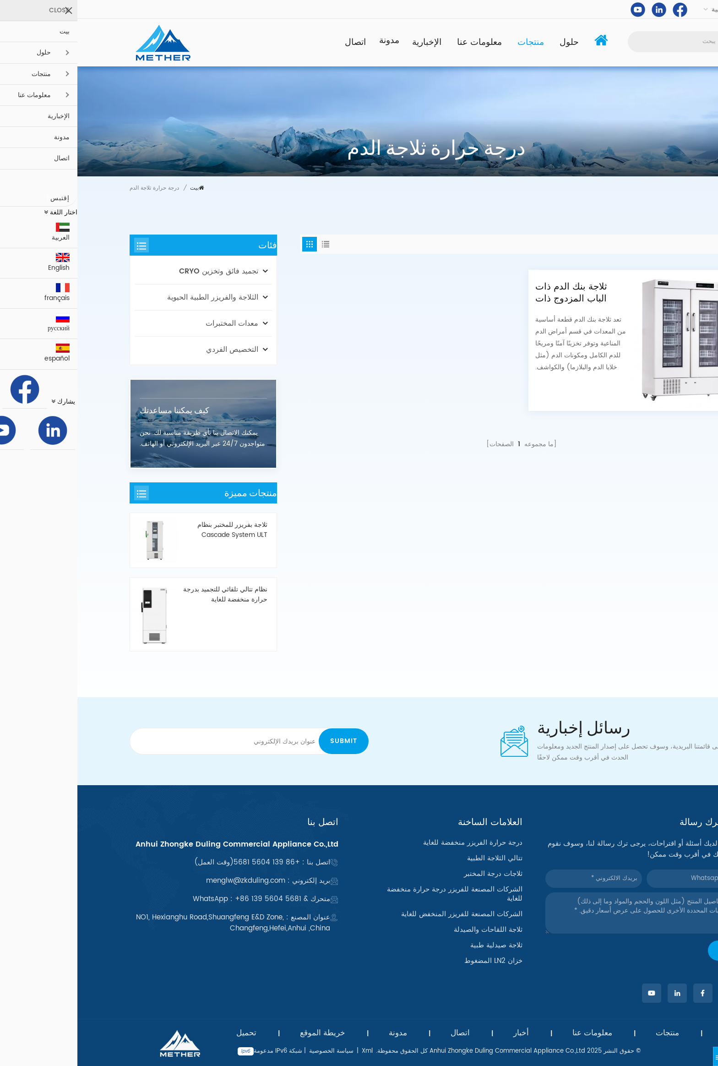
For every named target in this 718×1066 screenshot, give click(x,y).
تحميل (169, 1033)
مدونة (311, 41)
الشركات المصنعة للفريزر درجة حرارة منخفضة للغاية (377, 894)
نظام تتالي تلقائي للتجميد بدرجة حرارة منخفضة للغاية (148, 595)
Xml (289, 1051)
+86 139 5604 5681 (189, 862)
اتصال (277, 42)
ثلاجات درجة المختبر (415, 874)
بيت (119, 188)
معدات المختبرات (154, 323)
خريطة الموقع (245, 1033)
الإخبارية (349, 42)
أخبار (443, 1033)
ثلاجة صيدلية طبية (419, 945)
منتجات (453, 42)
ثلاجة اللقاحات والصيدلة (410, 930)
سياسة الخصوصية (254, 1051)
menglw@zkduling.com (168, 880)
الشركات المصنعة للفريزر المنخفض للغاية (384, 914)
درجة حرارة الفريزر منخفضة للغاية (395, 842)
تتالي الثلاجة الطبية (417, 858)
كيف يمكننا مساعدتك (97, 410)
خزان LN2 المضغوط (416, 961)
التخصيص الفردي (155, 349)
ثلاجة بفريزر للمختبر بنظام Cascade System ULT (155, 530)
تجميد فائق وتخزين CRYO (141, 271)
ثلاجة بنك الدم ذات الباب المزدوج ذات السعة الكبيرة (494, 293)
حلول (491, 42)
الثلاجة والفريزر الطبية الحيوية (135, 297)
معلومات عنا (402, 42)
